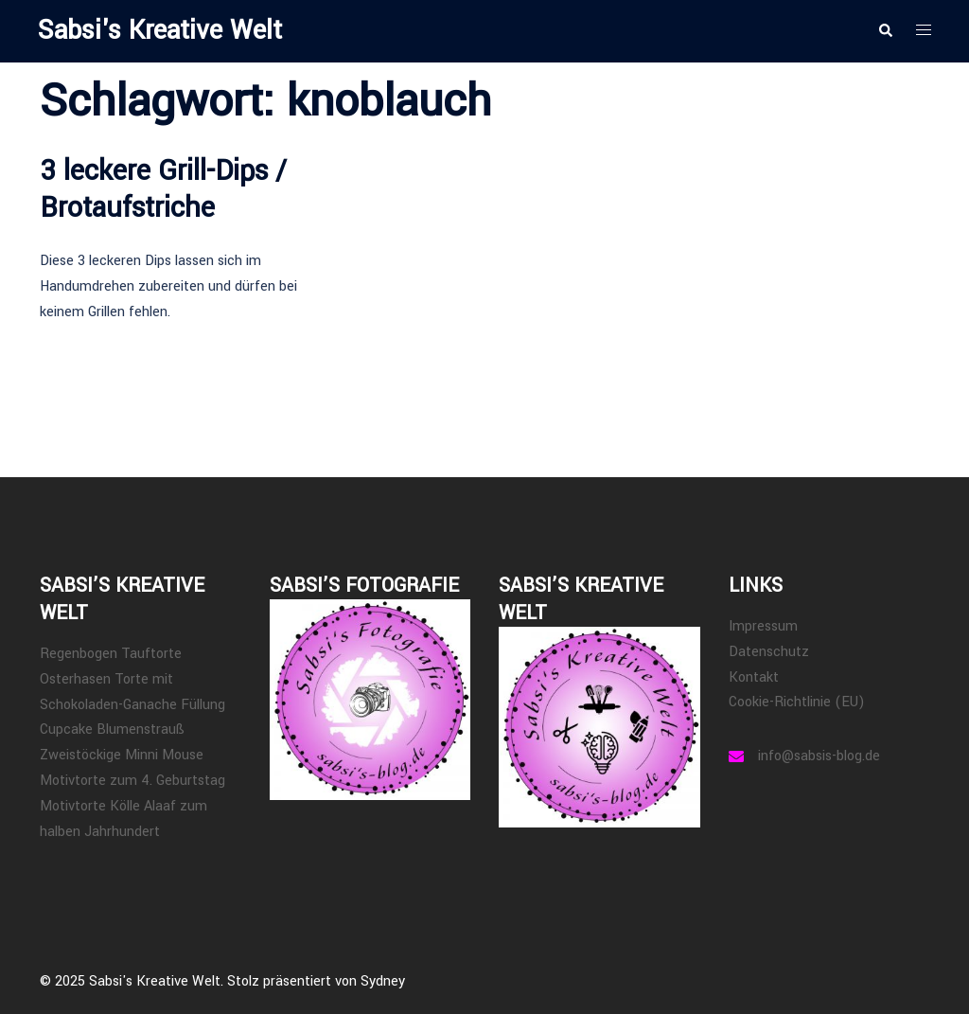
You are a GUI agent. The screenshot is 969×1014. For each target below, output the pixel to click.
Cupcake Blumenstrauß (112, 729)
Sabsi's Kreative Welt (160, 30)
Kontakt (754, 677)
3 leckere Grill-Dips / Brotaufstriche (163, 188)
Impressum (763, 626)
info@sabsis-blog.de (819, 756)
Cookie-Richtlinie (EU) (797, 702)
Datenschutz (769, 652)
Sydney (383, 981)
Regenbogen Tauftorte (111, 654)
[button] (884, 31)
